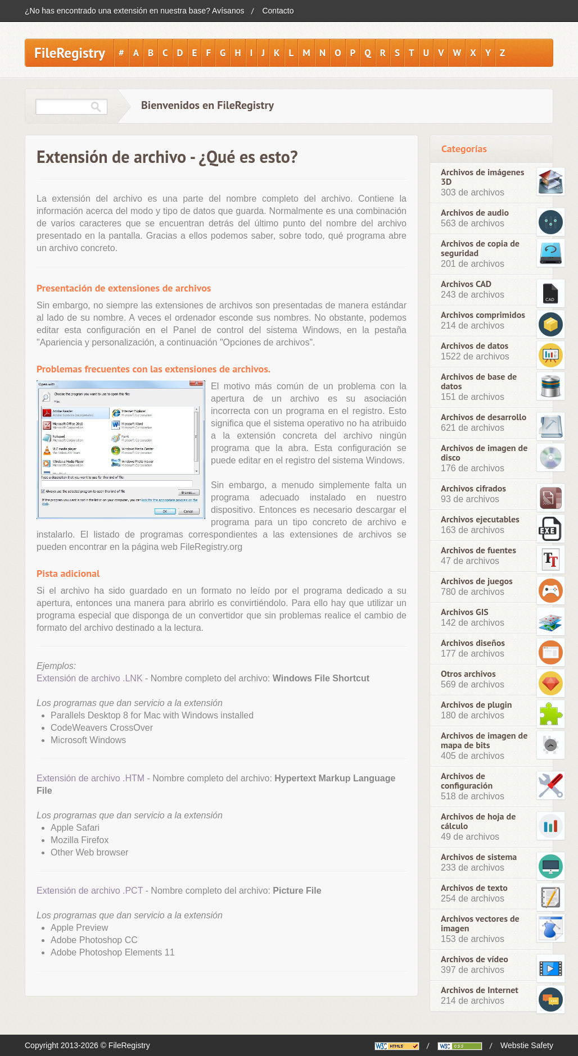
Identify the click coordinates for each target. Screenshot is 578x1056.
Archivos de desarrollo (483, 417)
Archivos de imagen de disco (484, 452)
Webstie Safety (526, 1045)
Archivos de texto (474, 888)
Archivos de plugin (476, 704)
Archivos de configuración (467, 780)
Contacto (277, 10)
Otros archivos (468, 674)
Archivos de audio (475, 212)
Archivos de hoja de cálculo (478, 821)
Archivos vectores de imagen (480, 923)
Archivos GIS (465, 612)
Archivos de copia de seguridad (480, 248)
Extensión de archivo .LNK (90, 678)
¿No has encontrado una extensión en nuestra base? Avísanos (134, 10)
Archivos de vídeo (474, 959)
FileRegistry (69, 53)
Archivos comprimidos (483, 315)
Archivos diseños (473, 643)
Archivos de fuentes (478, 550)
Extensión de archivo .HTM (90, 778)
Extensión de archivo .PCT (90, 890)
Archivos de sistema (479, 857)
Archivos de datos (474, 346)
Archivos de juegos (477, 581)
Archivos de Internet (479, 990)
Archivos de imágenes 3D (482, 176)
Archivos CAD (466, 284)
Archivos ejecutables (480, 519)
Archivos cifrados (473, 488)
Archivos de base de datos (479, 381)
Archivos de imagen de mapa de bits (484, 740)
